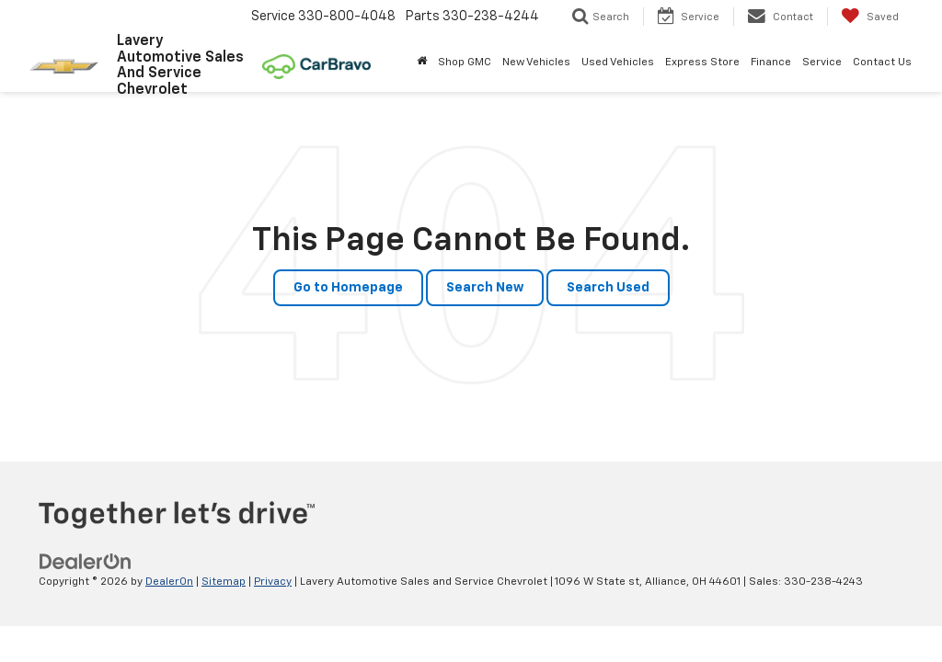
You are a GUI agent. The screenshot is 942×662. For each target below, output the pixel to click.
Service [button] (822, 62)
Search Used (608, 287)
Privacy (273, 582)
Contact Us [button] (882, 62)
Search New (484, 287)
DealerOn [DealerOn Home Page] (169, 582)
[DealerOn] (85, 561)
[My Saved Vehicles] (870, 16)
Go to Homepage (348, 287)
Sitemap (223, 582)
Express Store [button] (702, 62)
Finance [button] (771, 62)
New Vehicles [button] (536, 62)
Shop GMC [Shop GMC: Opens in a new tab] (464, 62)
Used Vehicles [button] (617, 62)
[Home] (421, 62)
